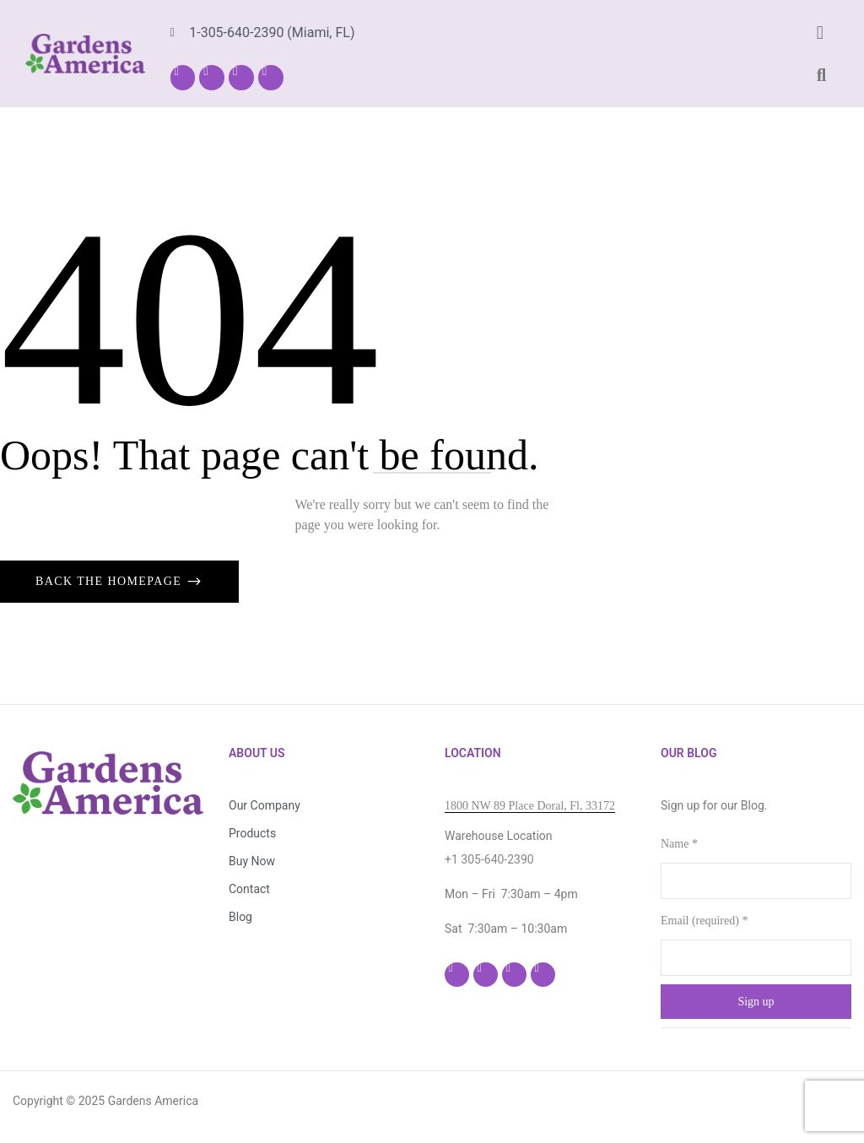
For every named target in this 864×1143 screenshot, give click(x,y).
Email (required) (704, 920)
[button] (819, 32)
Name (679, 843)
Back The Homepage (110, 581)
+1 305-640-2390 (489, 859)
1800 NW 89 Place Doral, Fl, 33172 (530, 805)
